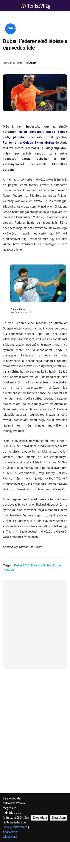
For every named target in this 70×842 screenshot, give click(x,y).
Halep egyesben (31, 132)
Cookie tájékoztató (15, 827)
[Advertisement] (35, 627)
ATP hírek (15, 17)
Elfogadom (40, 817)
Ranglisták (17, 28)
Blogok (54, 39)
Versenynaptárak (23, 39)
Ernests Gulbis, (42, 565)
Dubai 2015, (22, 565)
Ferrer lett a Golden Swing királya (28, 142)
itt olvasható (58, 382)
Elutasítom (59, 817)
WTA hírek (41, 17)
